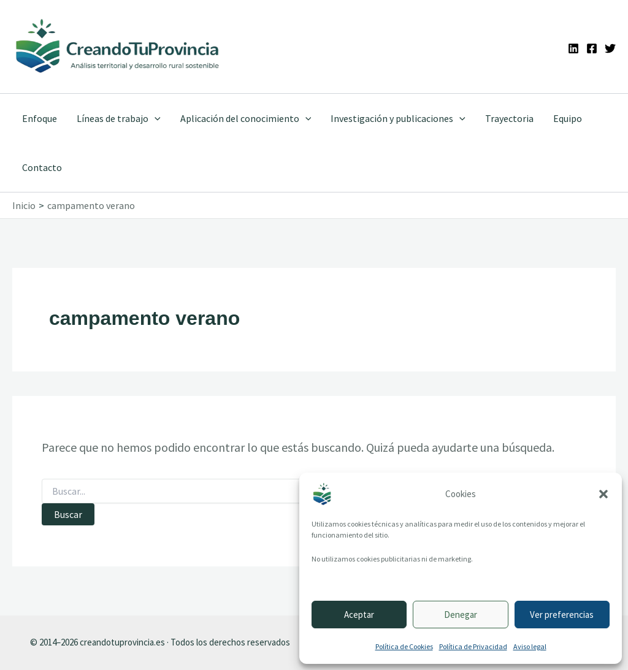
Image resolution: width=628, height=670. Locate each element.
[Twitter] (610, 48)
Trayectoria (509, 118)
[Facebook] (591, 48)
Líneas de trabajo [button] (119, 118)
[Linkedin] (573, 48)
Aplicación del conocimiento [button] (246, 118)
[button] (603, 494)
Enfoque (39, 118)
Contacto (42, 167)
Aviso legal (529, 646)
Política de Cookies (404, 646)
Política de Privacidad (473, 646)
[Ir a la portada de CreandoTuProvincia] (118, 46)
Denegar (460, 614)
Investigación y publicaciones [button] (398, 118)
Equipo (567, 118)
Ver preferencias (562, 614)
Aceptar (359, 614)
